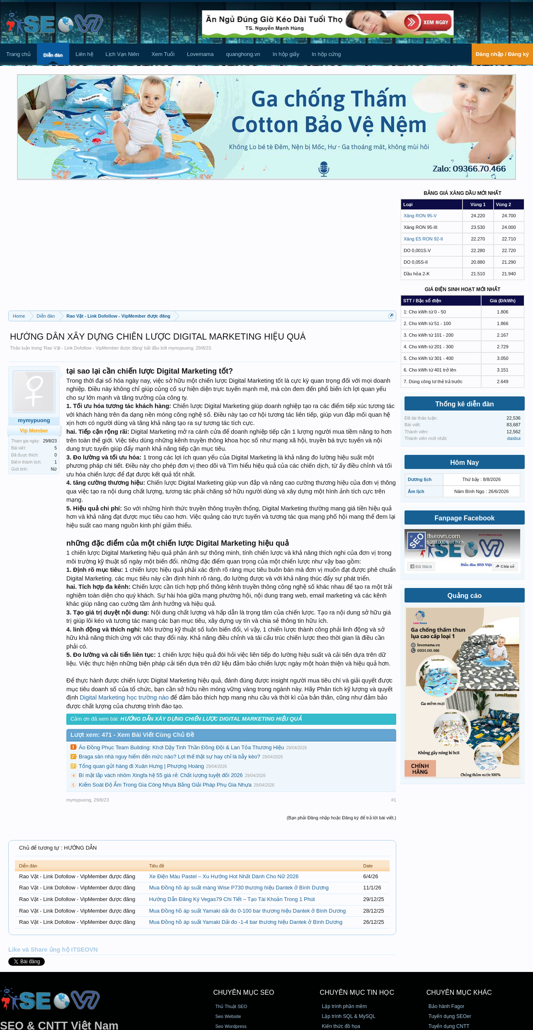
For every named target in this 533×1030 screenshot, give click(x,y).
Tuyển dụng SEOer (450, 1016)
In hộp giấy (286, 54)
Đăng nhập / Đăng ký (502, 54)
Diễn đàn (53, 55)
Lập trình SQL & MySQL (349, 1016)
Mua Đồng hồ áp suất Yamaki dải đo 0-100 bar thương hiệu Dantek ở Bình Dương (247, 911)
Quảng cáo (465, 595)
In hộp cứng (326, 54)
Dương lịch (419, 479)
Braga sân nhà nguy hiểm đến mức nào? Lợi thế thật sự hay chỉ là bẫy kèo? (169, 756)
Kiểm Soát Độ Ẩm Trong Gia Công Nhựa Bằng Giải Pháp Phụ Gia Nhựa (165, 785)
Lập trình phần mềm (344, 1006)
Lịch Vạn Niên (122, 54)
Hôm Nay (464, 462)
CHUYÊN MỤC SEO (243, 992)
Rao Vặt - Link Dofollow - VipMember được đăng (93, 347)
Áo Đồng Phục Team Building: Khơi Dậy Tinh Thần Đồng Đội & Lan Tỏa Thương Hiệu (181, 747)
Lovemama (200, 54)
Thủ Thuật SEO (231, 1006)
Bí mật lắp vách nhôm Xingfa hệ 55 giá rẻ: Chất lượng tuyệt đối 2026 (161, 775)
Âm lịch (416, 491)
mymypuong (180, 347)
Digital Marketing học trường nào (124, 697)
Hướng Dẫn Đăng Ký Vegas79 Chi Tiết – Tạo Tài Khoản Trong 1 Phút (232, 899)
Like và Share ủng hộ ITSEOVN (53, 949)
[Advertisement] (202, 248)
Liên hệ (84, 54)
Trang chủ (18, 54)
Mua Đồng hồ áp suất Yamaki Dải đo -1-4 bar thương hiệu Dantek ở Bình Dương (246, 922)
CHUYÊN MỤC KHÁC (459, 992)
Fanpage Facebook (465, 518)
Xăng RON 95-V (420, 215)
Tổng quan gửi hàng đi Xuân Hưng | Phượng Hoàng (141, 766)
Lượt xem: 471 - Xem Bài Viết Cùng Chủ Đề (132, 734)
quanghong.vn (243, 54)
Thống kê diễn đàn (464, 404)
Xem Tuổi (162, 54)
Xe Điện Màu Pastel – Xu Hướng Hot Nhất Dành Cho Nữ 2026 (224, 876)
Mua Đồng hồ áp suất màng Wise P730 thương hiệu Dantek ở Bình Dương (239, 887)
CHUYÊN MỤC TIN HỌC (357, 992)
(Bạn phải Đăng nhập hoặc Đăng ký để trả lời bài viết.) (341, 817)
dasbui (514, 438)
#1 (393, 799)
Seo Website (228, 1016)
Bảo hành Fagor (446, 1006)
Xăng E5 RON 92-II (423, 238)
